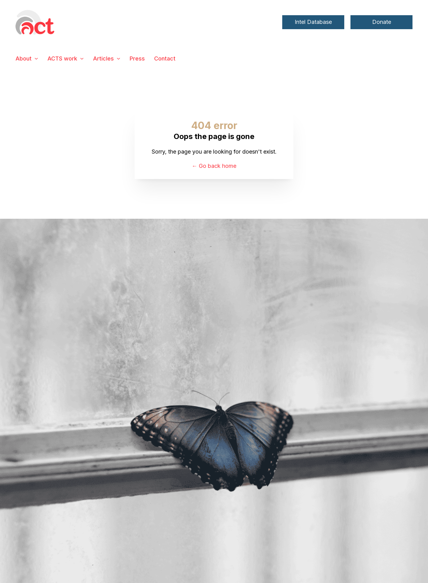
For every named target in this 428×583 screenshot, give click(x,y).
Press (137, 58)
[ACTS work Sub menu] (82, 59)
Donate (381, 22)
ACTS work (62, 58)
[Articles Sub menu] (118, 59)
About (24, 58)
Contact (165, 58)
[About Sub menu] (36, 59)
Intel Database (313, 22)
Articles (103, 58)
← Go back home (214, 166)
